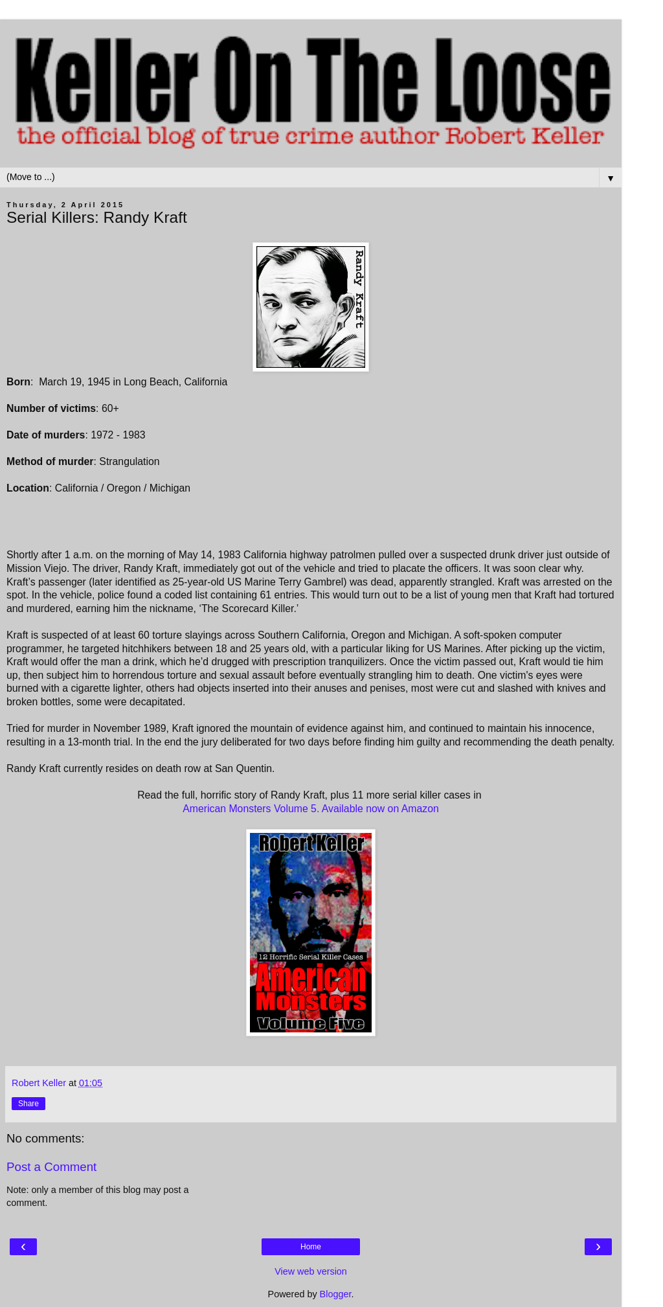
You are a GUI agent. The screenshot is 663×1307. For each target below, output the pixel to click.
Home (310, 1246)
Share (28, 1103)
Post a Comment (51, 1167)
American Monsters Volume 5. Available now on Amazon (311, 808)
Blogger (336, 1294)
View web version (311, 1271)
